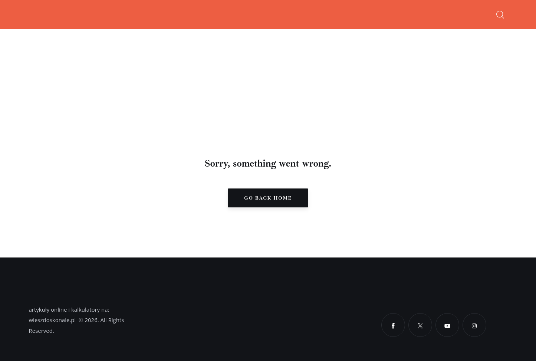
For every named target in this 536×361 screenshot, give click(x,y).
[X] (420, 325)
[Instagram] (474, 325)
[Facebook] (393, 325)
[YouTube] (447, 325)
